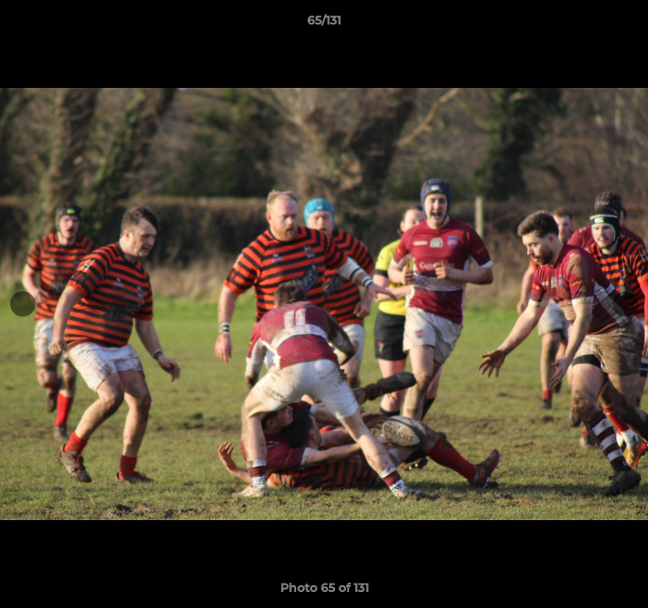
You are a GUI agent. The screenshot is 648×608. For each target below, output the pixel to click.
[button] (628, 24)
